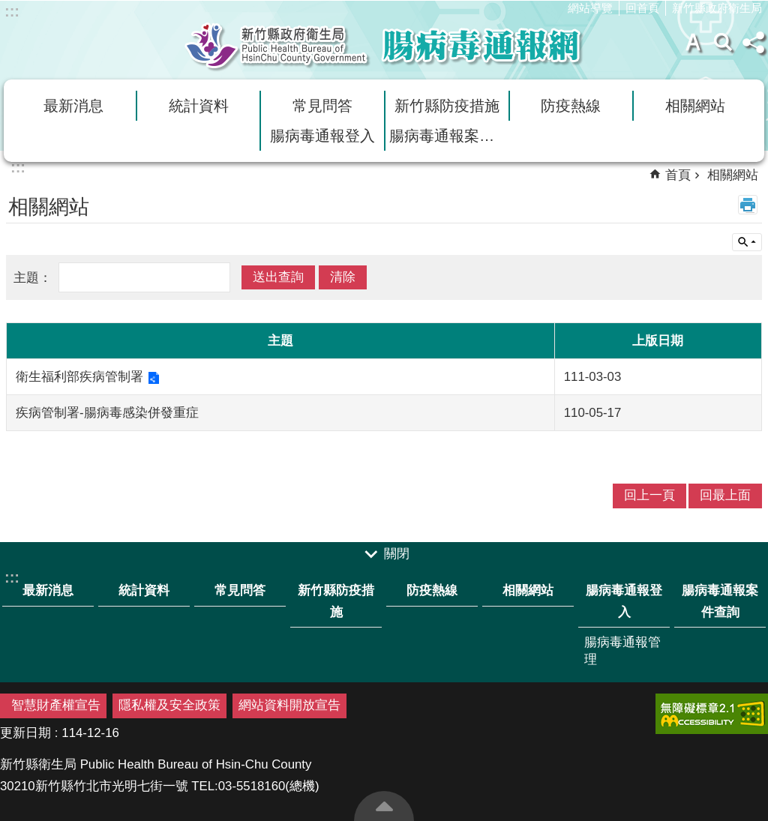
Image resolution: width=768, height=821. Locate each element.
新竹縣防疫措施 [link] (447, 105)
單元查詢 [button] (747, 242)
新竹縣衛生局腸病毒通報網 (384, 46)
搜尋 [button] (723, 42)
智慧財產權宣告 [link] (55, 705)
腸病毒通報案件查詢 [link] (448, 135)
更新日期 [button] (25, 733)
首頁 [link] (678, 175)
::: (12, 11)
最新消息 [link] (74, 105)
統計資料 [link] (199, 105)
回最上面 (384, 806)
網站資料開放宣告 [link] (289, 705)
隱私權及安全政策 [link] (169, 705)
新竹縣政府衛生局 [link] (717, 7)
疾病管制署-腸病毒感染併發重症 (107, 413)
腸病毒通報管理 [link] (622, 651)
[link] (712, 714)
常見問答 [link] (322, 105)
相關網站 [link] (695, 105)
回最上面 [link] (725, 495)
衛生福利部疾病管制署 (79, 377)
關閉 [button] (397, 554)
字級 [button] (693, 42)
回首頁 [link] (642, 7)
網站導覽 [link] (590, 7)
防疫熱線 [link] (571, 105)
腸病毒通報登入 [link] (322, 135)
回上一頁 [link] (649, 495)
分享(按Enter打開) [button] (753, 42)
